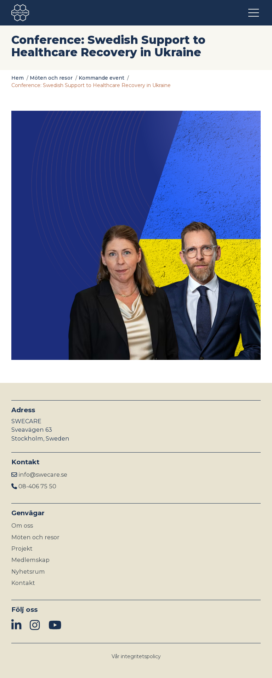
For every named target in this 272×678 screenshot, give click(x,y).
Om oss (22, 525)
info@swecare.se (42, 474)
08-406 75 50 (37, 486)
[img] (16, 625)
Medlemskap (30, 559)
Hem (17, 78)
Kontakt (23, 582)
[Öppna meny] (254, 13)
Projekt (22, 548)
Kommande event (101, 78)
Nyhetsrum (28, 571)
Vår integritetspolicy (136, 656)
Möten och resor (51, 78)
